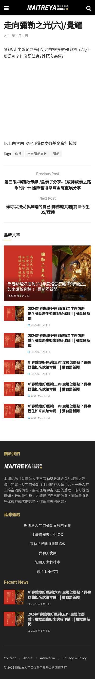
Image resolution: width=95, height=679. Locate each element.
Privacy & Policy (75, 657)
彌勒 (56, 153)
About (27, 657)
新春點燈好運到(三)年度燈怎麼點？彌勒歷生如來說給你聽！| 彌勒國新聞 (59, 365)
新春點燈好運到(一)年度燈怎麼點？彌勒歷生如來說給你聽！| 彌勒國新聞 (59, 408)
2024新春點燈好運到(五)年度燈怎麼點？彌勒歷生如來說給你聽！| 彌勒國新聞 (59, 313)
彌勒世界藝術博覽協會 (47, 543)
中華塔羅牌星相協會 (48, 534)
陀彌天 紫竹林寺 (47, 561)
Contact (10, 657)
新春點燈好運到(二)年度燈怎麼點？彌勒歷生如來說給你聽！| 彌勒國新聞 (59, 386)
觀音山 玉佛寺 (47, 571)
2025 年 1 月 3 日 (19, 296)
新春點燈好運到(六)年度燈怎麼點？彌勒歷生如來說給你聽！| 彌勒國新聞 (47, 286)
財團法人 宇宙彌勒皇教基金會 (47, 525)
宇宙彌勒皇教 (37, 153)
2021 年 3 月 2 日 (16, 35)
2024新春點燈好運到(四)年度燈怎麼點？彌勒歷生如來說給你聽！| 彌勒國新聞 (59, 340)
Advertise (47, 657)
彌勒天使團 (47, 552)
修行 (18, 153)
